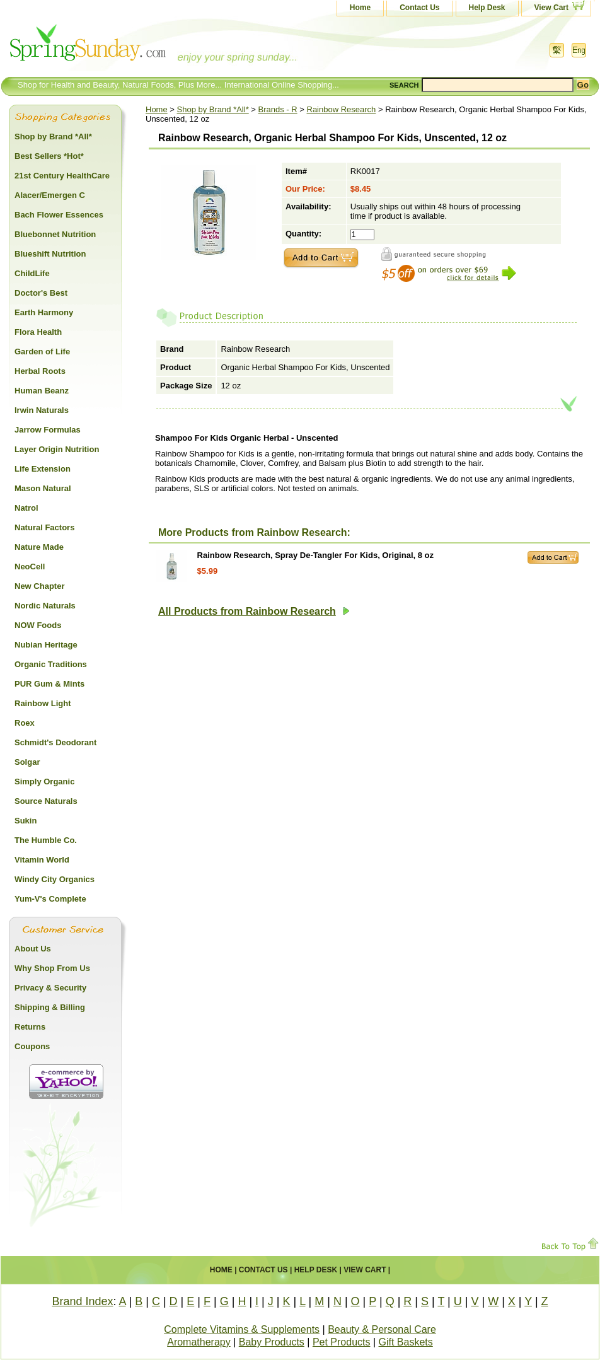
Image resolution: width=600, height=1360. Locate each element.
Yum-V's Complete (50, 899)
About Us (32, 948)
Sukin (25, 820)
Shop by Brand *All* (213, 109)
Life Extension (42, 469)
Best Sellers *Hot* (49, 156)
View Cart (551, 7)
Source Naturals (46, 801)
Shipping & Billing (49, 1007)
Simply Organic (44, 781)
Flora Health (38, 332)
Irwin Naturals (41, 410)
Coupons (32, 1046)
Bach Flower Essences (58, 214)
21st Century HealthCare (62, 175)
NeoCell (29, 566)
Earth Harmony (43, 312)
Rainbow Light (42, 703)
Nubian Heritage (46, 644)
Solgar (27, 762)
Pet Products (342, 1342)
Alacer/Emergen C (49, 195)
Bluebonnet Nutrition (55, 234)
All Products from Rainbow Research (254, 611)
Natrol (26, 508)
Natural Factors (44, 527)
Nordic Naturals (45, 605)
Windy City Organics (54, 879)
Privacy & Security (50, 987)
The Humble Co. (45, 840)
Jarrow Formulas (47, 429)
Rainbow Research (341, 109)
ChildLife (32, 273)
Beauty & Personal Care (382, 1329)
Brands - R (277, 109)
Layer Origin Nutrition (56, 449)
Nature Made (39, 547)
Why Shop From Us (52, 968)
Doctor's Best (40, 293)
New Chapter (39, 586)
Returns (29, 1027)
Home (360, 7)
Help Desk (487, 7)
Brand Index (82, 1301)
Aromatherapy (199, 1342)
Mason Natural (42, 488)
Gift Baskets (406, 1342)
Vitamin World (41, 859)
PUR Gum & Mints (49, 684)
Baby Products (271, 1342)
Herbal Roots (40, 371)
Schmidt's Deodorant (55, 742)
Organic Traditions (50, 664)
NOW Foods (37, 625)
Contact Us (419, 7)
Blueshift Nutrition (50, 254)
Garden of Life (42, 351)
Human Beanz (41, 390)
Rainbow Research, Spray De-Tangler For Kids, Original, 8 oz (315, 555)
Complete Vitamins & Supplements (242, 1329)
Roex (24, 723)
